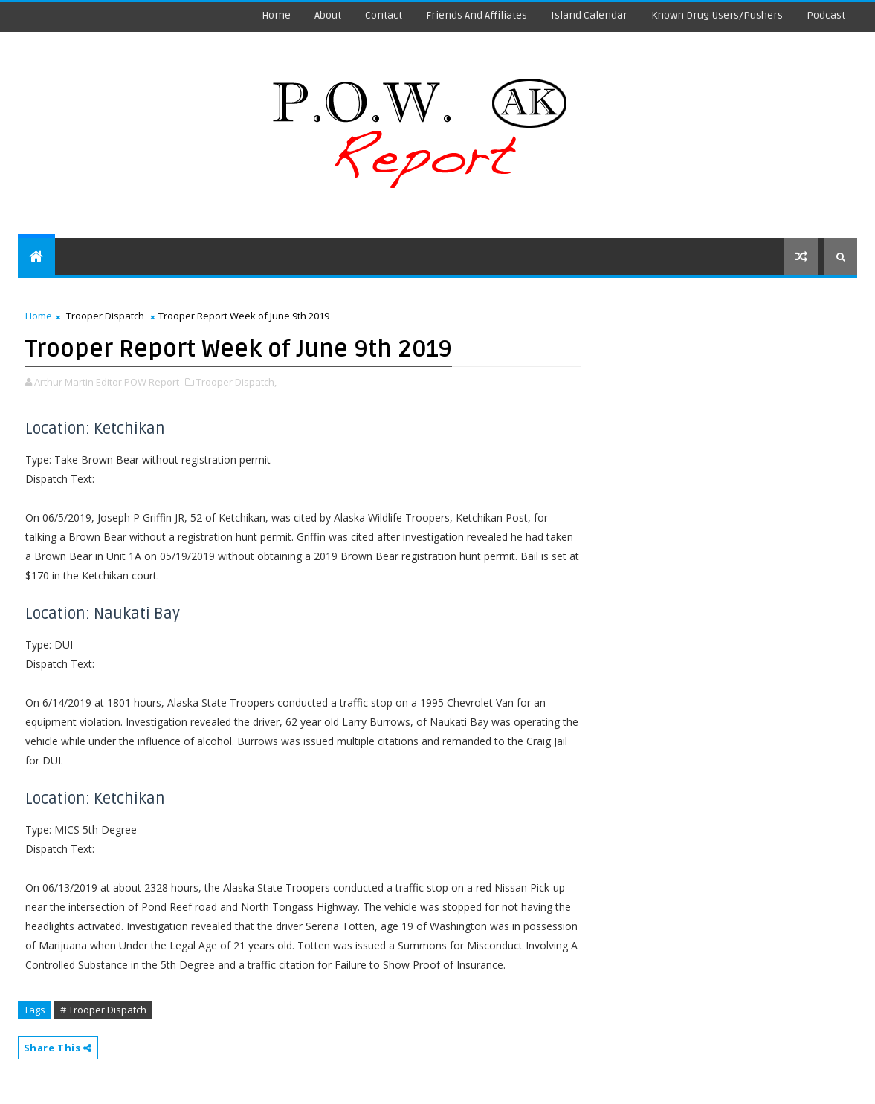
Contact (383, 15)
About (327, 15)
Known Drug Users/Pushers (717, 15)
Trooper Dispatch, (236, 382)
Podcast (826, 15)
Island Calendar (589, 15)
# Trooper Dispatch (103, 1009)
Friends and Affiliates (476, 15)
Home (276, 15)
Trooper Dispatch (105, 315)
